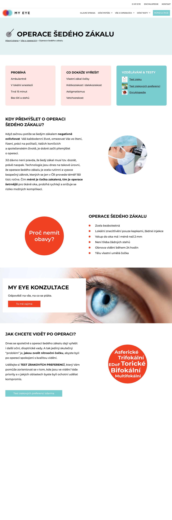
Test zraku (135, 81)
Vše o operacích (124, 13)
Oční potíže (105, 13)
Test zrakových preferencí (144, 88)
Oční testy (143, 13)
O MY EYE (136, 4)
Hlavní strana (87, 13)
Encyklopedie (151, 4)
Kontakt (166, 4)
